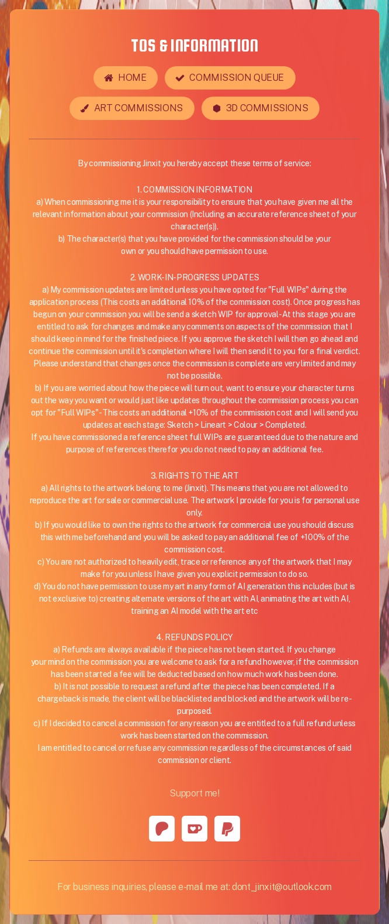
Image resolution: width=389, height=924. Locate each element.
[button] (125, 78)
